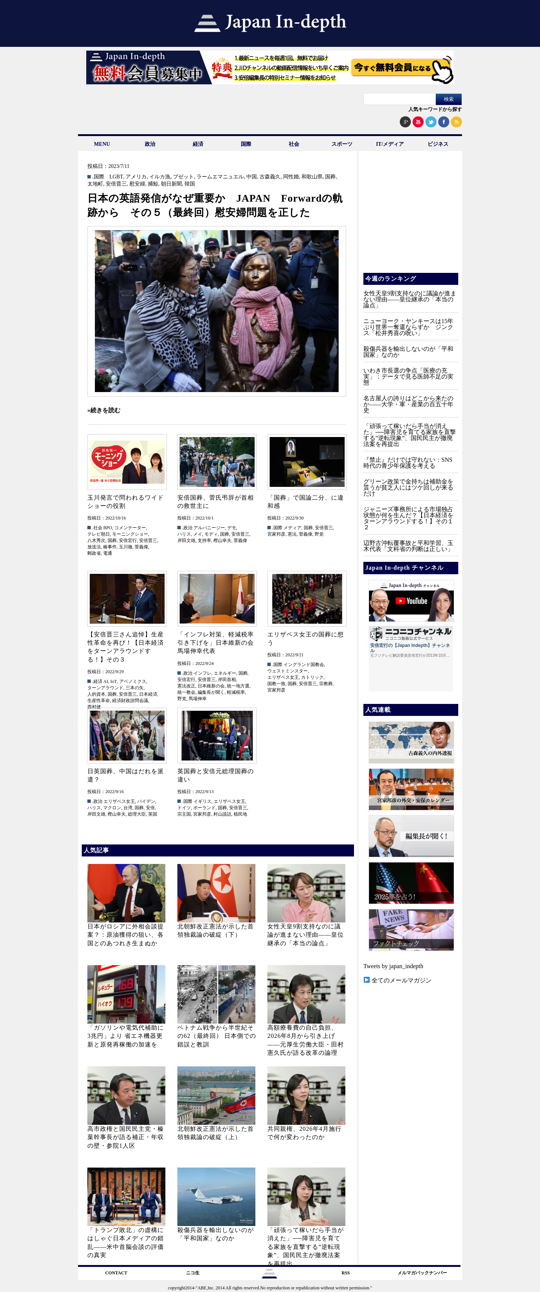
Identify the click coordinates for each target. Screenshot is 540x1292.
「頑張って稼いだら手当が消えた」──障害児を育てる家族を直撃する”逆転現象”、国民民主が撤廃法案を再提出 (305, 1247)
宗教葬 (326, 683)
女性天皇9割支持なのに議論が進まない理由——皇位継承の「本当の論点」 (305, 934)
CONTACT (116, 1273)
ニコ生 (193, 1273)
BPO (108, 527)
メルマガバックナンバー (422, 1273)
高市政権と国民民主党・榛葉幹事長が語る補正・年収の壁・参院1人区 (125, 1137)
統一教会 (186, 692)
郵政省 (94, 553)
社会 (294, 144)
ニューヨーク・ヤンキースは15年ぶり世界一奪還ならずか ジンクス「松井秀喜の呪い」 (408, 327)
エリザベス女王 (283, 677)
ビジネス (438, 144)
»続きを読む (103, 410)
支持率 (204, 540)
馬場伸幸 (198, 698)
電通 (107, 553)
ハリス (184, 534)
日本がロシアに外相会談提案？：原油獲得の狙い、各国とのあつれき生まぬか (125, 934)
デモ (231, 527)
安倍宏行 (128, 540)
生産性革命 (98, 700)
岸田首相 (227, 679)
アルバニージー (209, 527)
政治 (150, 144)
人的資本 (96, 694)
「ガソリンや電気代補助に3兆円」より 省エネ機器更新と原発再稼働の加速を (125, 1036)
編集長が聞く (211, 692)
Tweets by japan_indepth (393, 966)
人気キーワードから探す (435, 109)
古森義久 (270, 177)
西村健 (94, 707)
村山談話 (222, 814)
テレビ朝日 (98, 534)
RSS (346, 1273)
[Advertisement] (410, 217)
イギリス (203, 801)
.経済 (97, 681)
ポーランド (204, 807)
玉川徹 (125, 547)
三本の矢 (135, 688)
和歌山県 (312, 177)
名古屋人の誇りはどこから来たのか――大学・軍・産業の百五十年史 (408, 404)
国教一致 (276, 683)
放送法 (94, 547)
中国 (251, 177)
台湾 (127, 807)
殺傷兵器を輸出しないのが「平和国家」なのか (408, 352)
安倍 (150, 807)
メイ (197, 534)
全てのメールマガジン (398, 980)
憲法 (292, 534)
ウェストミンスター (287, 671)
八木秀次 (96, 540)
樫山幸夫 (222, 540)
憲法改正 (186, 686)
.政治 (187, 527)
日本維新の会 (211, 686)
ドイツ (184, 807)
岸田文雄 (186, 540)
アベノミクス (132, 681)
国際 (246, 144)
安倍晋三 (116, 184)
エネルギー (225, 673)
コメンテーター (130, 527)
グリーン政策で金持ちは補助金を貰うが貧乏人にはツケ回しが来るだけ (408, 487)
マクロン (112, 807)
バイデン (146, 801)
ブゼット (183, 177)
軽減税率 (236, 692)
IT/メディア (390, 144)
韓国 (189, 184)
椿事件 (110, 547)
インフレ (203, 673)
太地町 (95, 184)
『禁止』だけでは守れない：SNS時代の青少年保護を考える (407, 463)
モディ (211, 534)
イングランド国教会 (304, 664)
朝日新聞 (171, 184)
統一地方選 (238, 686)
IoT (113, 681)
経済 (198, 144)
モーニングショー (130, 534)
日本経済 (148, 694)
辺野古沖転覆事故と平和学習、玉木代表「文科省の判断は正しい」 (408, 546)
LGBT (116, 177)
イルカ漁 (159, 177)
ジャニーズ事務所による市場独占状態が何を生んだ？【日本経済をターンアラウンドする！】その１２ (408, 518)
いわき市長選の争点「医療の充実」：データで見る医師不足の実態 (408, 376)
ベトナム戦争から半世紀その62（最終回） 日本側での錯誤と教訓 (216, 1036)
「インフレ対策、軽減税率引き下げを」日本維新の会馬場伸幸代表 (215, 642)
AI (106, 681)
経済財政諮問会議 (130, 700)
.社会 (97, 527)
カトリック (312, 677)
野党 (319, 534)
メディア (293, 527)
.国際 (98, 177)
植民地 (240, 814)
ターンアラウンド (105, 688)
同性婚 (291, 177)
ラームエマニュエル (220, 177)
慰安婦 (137, 184)
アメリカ (136, 177)
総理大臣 (137, 814)
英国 (152, 814)
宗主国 (184, 814)
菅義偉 (141, 547)
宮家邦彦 (276, 534)
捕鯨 (153, 184)
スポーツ (342, 144)
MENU (102, 144)
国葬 (330, 177)
